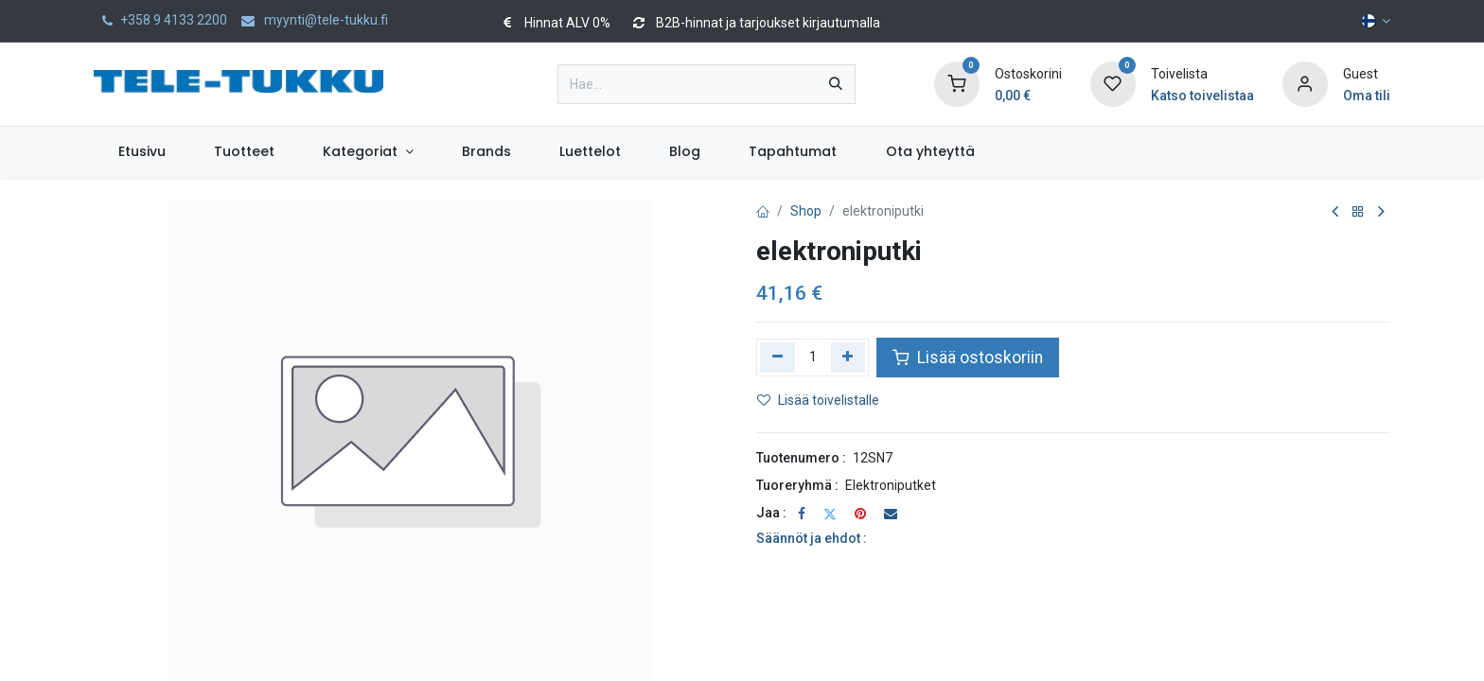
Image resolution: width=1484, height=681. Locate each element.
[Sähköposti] (890, 513)
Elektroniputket (890, 485)
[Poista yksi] (777, 357)
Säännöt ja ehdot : (811, 538)
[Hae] (836, 84)
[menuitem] (141, 152)
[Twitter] (830, 513)
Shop (806, 210)
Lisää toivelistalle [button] (818, 400)
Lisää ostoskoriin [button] (967, 357)
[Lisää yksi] (848, 357)
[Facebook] (801, 513)
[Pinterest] (860, 513)
